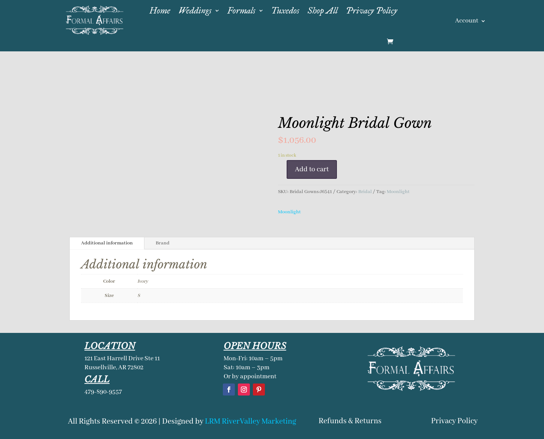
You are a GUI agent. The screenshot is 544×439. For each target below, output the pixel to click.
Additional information (107, 243)
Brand (163, 243)
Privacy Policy (454, 421)
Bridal (365, 192)
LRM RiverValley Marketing (250, 421)
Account (466, 21)
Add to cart (312, 169)
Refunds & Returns (350, 421)
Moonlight (398, 192)
